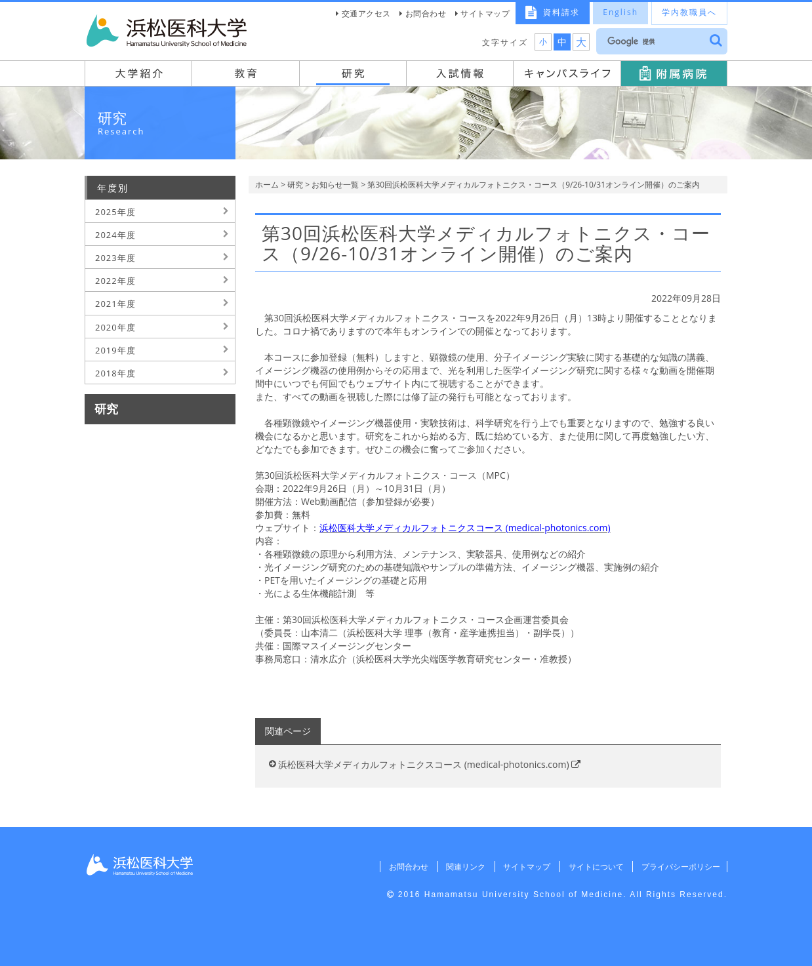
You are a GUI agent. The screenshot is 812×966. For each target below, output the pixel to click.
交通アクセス (366, 13)
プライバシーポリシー (679, 866)
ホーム (267, 184)
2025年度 (115, 212)
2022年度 (115, 281)
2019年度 (115, 350)
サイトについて (593, 866)
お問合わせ (426, 13)
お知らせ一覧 (335, 184)
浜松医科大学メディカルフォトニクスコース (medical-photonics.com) (429, 764)
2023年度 (115, 258)
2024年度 (115, 235)
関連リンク (461, 866)
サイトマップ (485, 13)
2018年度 (115, 373)
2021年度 (115, 304)
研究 (295, 184)
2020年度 (115, 327)
